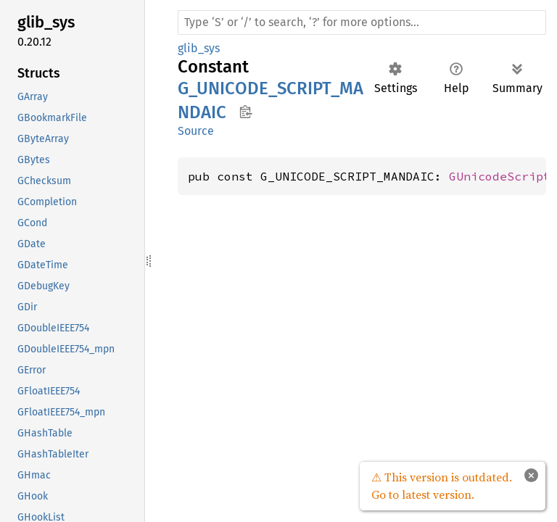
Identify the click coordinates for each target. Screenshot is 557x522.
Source (196, 131)
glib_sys (199, 48)
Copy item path (245, 111)
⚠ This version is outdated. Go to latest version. (441, 485)
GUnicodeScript (499, 176)
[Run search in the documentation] (362, 22)
